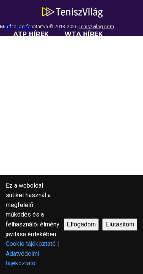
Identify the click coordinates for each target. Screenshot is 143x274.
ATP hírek (31, 34)
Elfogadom (81, 224)
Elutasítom (119, 224)
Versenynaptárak (47, 79)
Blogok (111, 79)
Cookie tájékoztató (31, 243)
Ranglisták (35, 57)
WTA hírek (83, 34)
